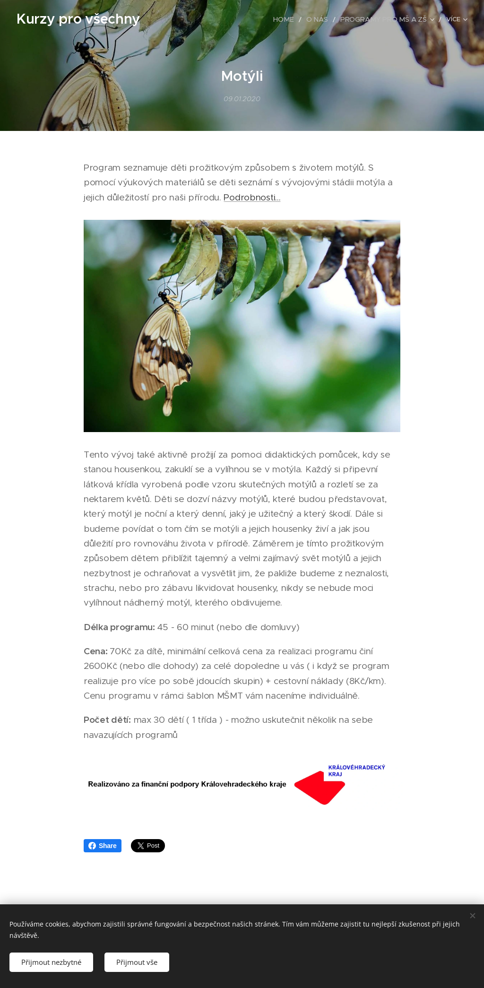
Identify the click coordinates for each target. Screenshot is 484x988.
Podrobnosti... (252, 197)
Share (102, 845)
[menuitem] (208, 19)
